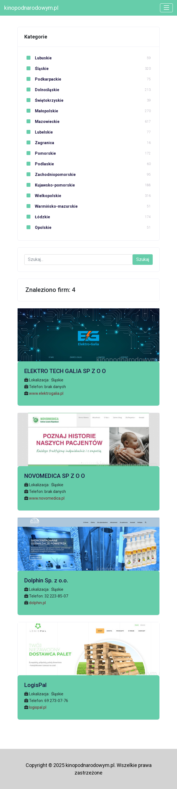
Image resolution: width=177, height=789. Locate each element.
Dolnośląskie (41, 90)
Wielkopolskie (42, 195)
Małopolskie (41, 111)
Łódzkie (37, 217)
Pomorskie (40, 153)
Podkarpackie (42, 79)
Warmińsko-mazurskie (51, 206)
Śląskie (36, 68)
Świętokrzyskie (43, 100)
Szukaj (142, 259)
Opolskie (37, 227)
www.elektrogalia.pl (46, 393)
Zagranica (39, 143)
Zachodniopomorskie (50, 174)
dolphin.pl (37, 603)
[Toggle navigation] (166, 7)
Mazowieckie (41, 121)
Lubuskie (38, 58)
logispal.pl (37, 707)
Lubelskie (38, 132)
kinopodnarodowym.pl (31, 7)
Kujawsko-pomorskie (49, 185)
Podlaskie (39, 164)
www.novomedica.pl (46, 498)
